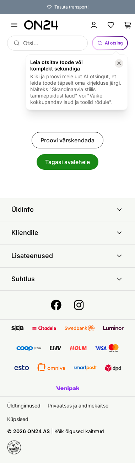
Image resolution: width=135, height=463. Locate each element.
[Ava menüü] (14, 25)
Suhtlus (67, 279)
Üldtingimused (23, 406)
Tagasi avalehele (67, 161)
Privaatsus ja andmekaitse (78, 406)
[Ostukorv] (128, 25)
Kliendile (67, 232)
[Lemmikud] (111, 25)
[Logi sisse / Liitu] (94, 25)
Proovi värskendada (67, 140)
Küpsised (17, 419)
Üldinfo (67, 209)
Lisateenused (67, 256)
